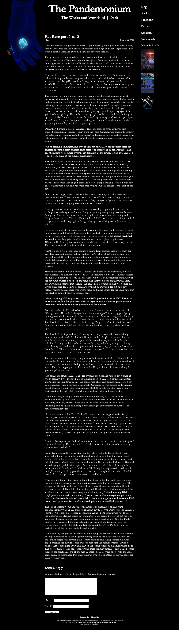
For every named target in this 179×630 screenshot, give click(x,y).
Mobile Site (95, 620)
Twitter (145, 26)
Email (48, 609)
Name (49, 603)
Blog (144, 7)
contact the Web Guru (108, 626)
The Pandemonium (89, 9)
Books (145, 13)
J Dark (48, 40)
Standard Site (84, 620)
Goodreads (148, 39)
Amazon (146, 33)
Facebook (147, 20)
